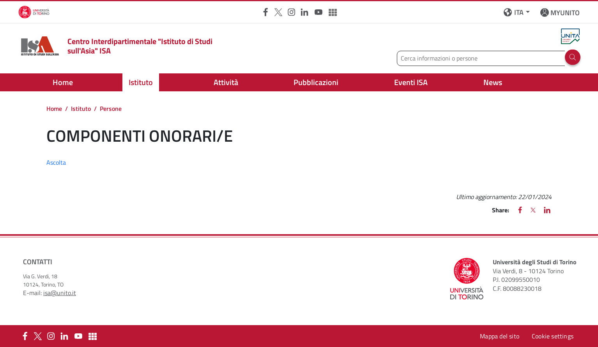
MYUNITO (565, 12)
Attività (226, 82)
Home (63, 82)
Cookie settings (552, 336)
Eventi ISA (411, 82)
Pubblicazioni (316, 82)
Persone (111, 108)
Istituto (141, 82)
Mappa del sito (499, 336)
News (492, 82)
